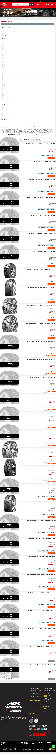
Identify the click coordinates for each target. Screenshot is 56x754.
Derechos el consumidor (44, 742)
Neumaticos (3, 18)
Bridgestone (36, 134)
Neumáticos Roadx (9, 18)
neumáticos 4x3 (25, 132)
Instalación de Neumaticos (36, 690)
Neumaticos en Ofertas (35, 696)
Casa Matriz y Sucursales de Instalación (47, 1)
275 (4, 50)
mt (4, 104)
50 (4, 93)
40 (4, 84)
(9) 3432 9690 (48, 4)
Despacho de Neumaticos (36, 691)
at (4, 111)
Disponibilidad (6, 27)
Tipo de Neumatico (7, 101)
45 (4, 79)
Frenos (32, 703)
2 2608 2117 (45, 711)
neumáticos (7, 121)
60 (4, 86)
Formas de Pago (48, 693)
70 (4, 91)
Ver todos (6, 35)
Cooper (47, 134)
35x (4, 48)
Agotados (6, 33)
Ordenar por (27, 139)
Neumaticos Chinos (34, 694)
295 (4, 57)
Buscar (31, 4)
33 (4, 44)
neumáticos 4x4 (50, 131)
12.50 (5, 75)
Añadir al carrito (51, 229)
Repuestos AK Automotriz (36, 705)
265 (4, 62)
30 (4, 88)
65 (4, 95)
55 (4, 77)
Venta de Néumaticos (35, 688)
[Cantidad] (45, 158)
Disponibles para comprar (9, 31)
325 (4, 59)
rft (4, 113)
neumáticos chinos (7, 130)
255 (4, 64)
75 (4, 97)
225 (4, 68)
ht (4, 106)
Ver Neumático (9, 678)
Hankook (44, 134)
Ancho (3, 38)
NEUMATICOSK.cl (4, 749)
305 (4, 46)
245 (4, 53)
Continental (40, 134)
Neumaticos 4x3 (34, 697)
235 (4, 66)
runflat (6, 108)
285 (4, 55)
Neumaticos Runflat (34, 693)
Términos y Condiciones (25, 742)
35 (4, 41)
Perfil (3, 72)
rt (4, 115)
